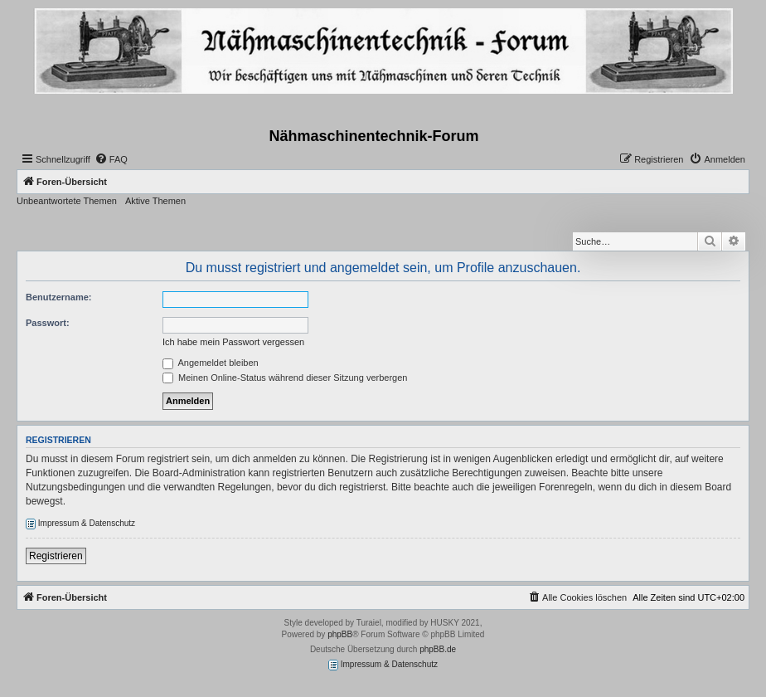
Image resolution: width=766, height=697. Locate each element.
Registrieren (56, 556)
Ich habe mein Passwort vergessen (233, 342)
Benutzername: (58, 297)
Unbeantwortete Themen (67, 201)
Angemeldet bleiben (210, 363)
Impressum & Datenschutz (80, 524)
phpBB (339, 634)
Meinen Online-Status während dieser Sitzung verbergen (284, 378)
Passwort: (48, 323)
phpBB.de (437, 649)
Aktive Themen (155, 201)
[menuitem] (111, 159)
